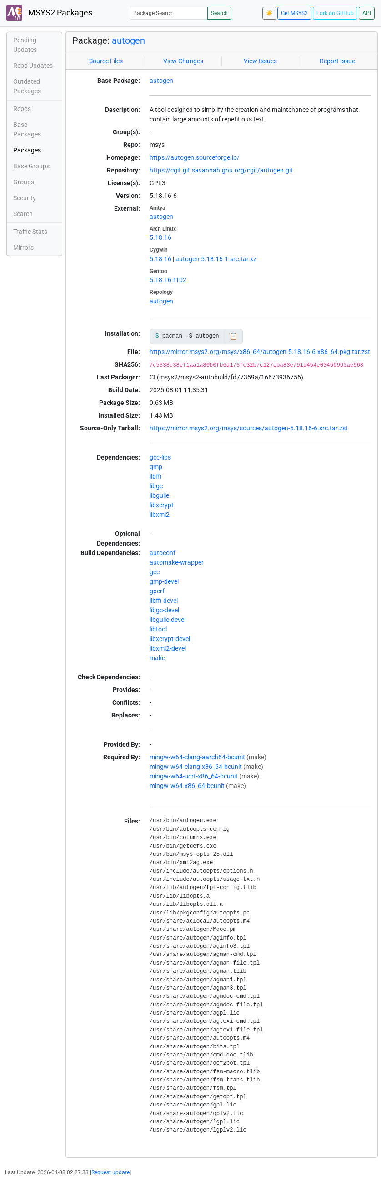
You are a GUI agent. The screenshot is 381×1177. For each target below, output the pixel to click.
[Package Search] (169, 13)
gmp (156, 466)
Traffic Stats (30, 231)
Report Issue (337, 61)
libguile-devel (167, 619)
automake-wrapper (177, 562)
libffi (155, 476)
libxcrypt (162, 505)
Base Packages (27, 129)
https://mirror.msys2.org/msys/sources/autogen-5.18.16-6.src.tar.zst (249, 428)
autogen (128, 40)
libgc (156, 486)
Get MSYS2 (294, 13)
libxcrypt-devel (170, 638)
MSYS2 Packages (49, 13)
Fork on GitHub (335, 13)
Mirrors (23, 247)
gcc (155, 572)
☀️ (269, 13)
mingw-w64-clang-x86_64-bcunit (196, 766)
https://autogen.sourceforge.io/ (195, 157)
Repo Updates (33, 65)
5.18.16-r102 (168, 279)
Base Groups (31, 166)
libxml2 (160, 514)
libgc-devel (164, 610)
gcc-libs (160, 457)
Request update (110, 1172)
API (366, 13)
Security (24, 198)
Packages (27, 150)
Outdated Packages (27, 86)
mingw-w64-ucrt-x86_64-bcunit (194, 776)
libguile (159, 495)
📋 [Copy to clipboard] (233, 336)
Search (219, 13)
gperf (157, 591)
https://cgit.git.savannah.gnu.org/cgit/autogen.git (221, 170)
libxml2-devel (168, 648)
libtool (158, 629)
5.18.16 (160, 237)
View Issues (260, 61)
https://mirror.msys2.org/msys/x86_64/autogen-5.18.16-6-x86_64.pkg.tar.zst (260, 351)
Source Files (106, 61)
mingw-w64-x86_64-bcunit (187, 785)
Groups (23, 182)
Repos (22, 108)
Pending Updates (25, 44)
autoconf (162, 552)
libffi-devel (164, 600)
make (157, 658)
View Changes (183, 61)
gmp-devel (164, 581)
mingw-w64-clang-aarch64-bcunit (197, 757)
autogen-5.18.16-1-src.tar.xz (215, 259)
